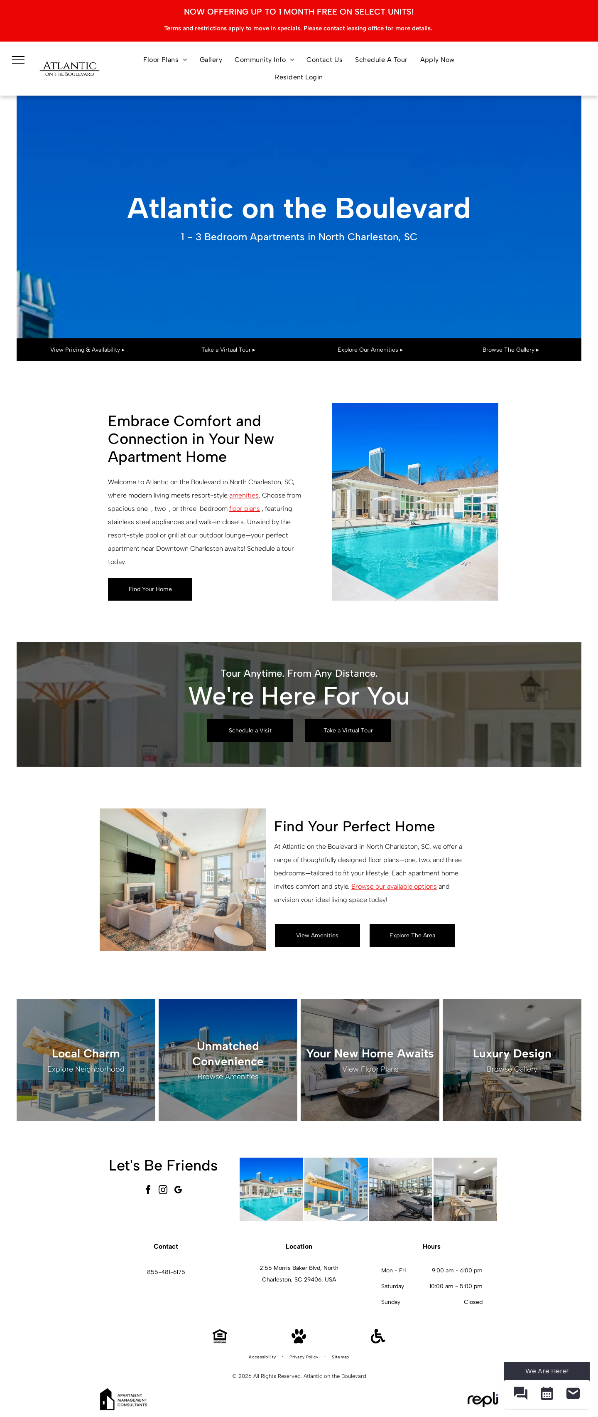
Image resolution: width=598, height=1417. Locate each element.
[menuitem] (165, 60)
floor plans (244, 509)
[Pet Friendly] (299, 1341)
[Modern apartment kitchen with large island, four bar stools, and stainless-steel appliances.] (465, 1189)
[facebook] (148, 1191)
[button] (520, 1394)
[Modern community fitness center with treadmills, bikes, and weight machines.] (401, 1189)
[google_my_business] (178, 1191)
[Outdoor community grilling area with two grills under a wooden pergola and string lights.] (336, 1189)
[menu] (18, 60)
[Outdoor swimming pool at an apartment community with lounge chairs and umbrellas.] (271, 1189)
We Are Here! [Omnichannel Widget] (547, 1371)
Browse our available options (394, 886)
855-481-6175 (166, 1272)
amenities (244, 495)
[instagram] (163, 1191)
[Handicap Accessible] (378, 1341)
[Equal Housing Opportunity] (220, 1341)
